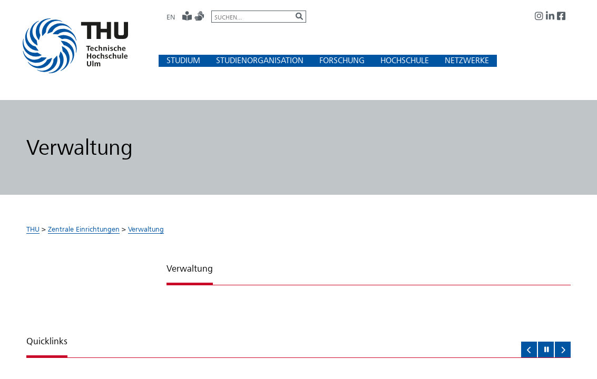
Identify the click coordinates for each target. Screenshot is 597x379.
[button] (183, 60)
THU (33, 229)
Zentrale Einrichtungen (84, 229)
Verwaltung (146, 229)
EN (171, 17)
